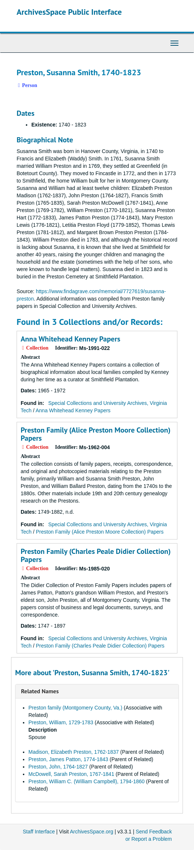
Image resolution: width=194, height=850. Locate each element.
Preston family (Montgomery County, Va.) (75, 708)
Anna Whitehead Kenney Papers (70, 339)
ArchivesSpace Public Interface (69, 12)
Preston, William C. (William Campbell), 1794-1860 (86, 781)
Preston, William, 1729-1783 (60, 722)
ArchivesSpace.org (91, 832)
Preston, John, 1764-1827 (58, 767)
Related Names (40, 691)
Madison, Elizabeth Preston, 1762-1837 (73, 752)
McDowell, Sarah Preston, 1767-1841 (71, 774)
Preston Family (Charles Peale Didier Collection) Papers (96, 555)
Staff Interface (39, 832)
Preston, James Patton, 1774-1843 (68, 759)
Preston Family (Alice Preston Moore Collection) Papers (95, 434)
